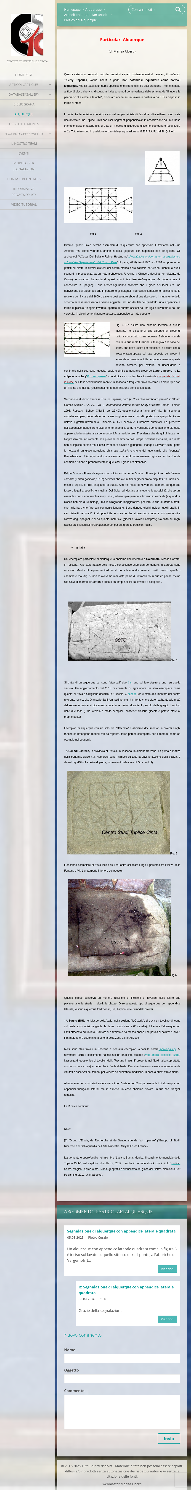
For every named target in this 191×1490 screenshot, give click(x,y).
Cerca (178, 9)
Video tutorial (24, 204)
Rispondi (167, 1269)
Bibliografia (23, 104)
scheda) (133, 694)
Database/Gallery (24, 94)
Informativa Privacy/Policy (24, 192)
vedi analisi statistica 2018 (162, 1054)
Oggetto (71, 1370)
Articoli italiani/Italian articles (86, 15)
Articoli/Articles (24, 84)
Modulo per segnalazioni (24, 166)
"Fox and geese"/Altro (24, 133)
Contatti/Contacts (24, 179)
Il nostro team (24, 143)
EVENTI (24, 153)
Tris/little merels (24, 124)
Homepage (24, 75)
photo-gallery (167, 1049)
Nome (69, 1349)
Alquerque (23, 114)
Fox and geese (96, 376)
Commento (74, 1390)
